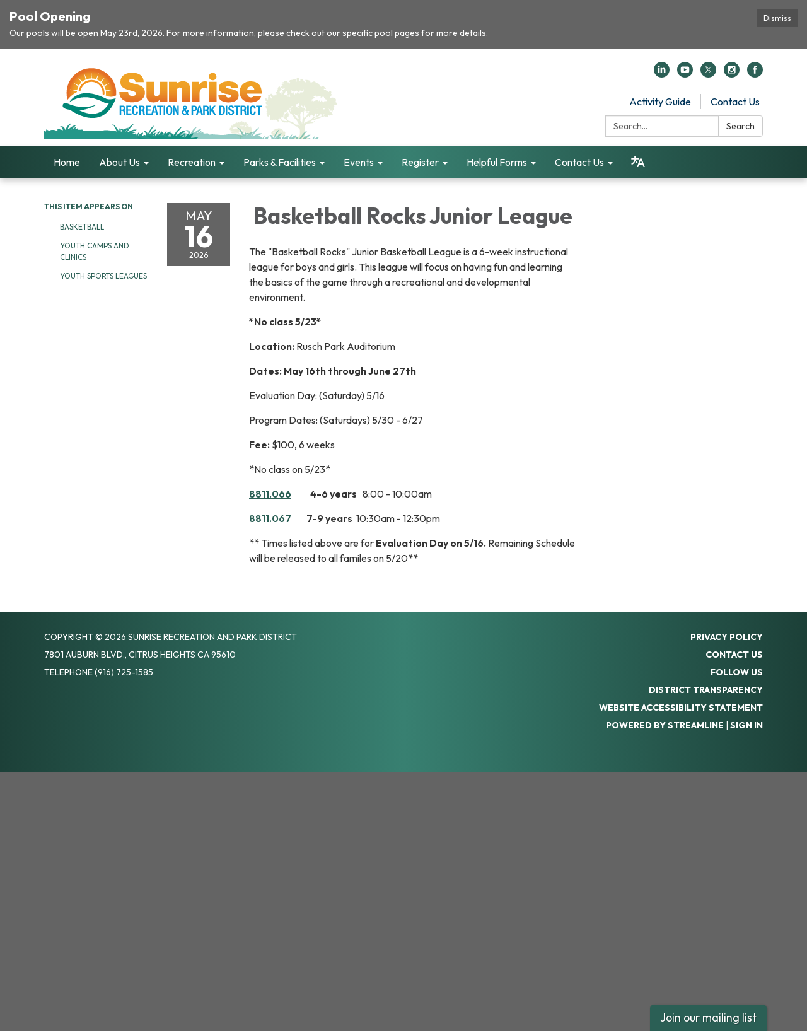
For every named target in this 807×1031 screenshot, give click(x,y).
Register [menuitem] (420, 162)
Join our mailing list (708, 1017)
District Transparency (706, 690)
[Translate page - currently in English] (638, 162)
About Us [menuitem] (119, 162)
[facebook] (755, 73)
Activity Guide (660, 101)
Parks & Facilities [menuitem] (279, 162)
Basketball (83, 226)
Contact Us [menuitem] (579, 162)
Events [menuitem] (359, 162)
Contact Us (735, 101)
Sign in (746, 725)
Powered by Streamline (665, 725)
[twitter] (708, 73)
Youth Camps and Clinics (94, 251)
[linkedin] (662, 73)
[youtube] (685, 73)
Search (740, 126)
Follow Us (737, 672)
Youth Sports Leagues (103, 276)
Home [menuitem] (67, 162)
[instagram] (732, 73)
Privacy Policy (726, 637)
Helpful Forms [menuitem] (497, 162)
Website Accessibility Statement (681, 707)
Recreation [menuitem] (192, 162)
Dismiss (777, 18)
